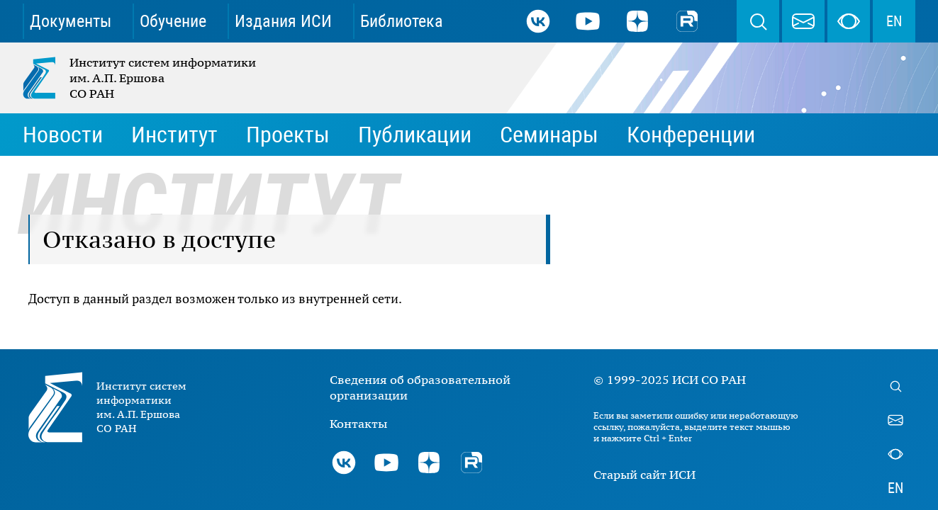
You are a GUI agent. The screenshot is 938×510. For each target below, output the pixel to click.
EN (894, 21)
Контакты (358, 423)
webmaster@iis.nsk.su (803, 21)
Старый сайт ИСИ (644, 474)
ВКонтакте (538, 21)
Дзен (637, 21)
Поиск (758, 21)
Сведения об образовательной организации (420, 387)
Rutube (687, 21)
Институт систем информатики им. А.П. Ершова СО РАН (140, 78)
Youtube (587, 21)
